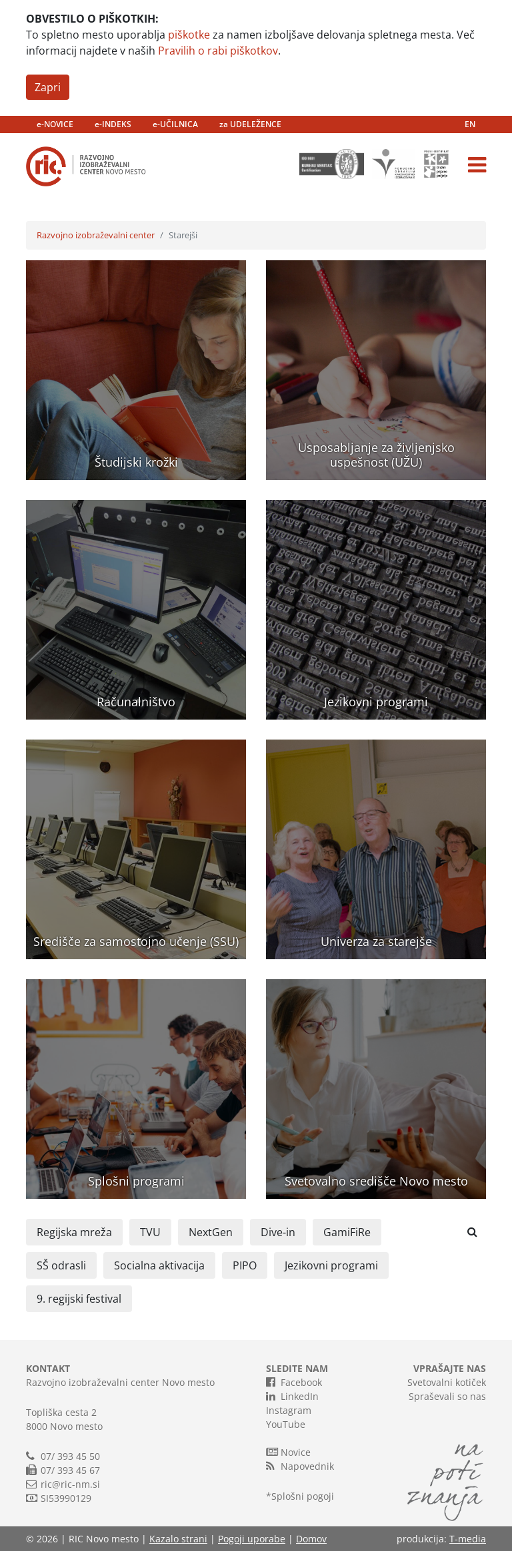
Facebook (294, 1382)
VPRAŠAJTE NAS (449, 1368)
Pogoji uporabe (251, 1538)
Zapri (48, 87)
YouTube (285, 1424)
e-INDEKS (113, 124)
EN (470, 124)
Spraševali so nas (447, 1396)
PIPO (245, 1265)
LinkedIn (292, 1396)
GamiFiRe (347, 1232)
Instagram (288, 1410)
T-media (467, 1538)
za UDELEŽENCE (250, 124)
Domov (311, 1538)
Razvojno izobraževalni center (96, 235)
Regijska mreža (74, 1232)
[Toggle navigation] (477, 165)
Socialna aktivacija (159, 1265)
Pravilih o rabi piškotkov (218, 50)
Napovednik (300, 1465)
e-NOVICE (55, 124)
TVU (150, 1232)
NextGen (211, 1232)
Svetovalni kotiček (446, 1382)
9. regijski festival (79, 1298)
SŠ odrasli (61, 1265)
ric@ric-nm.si (70, 1484)
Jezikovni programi (331, 1265)
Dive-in (278, 1232)
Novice (288, 1451)
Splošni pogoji (302, 1496)
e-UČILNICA (175, 124)
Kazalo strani (178, 1538)
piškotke (189, 34)
